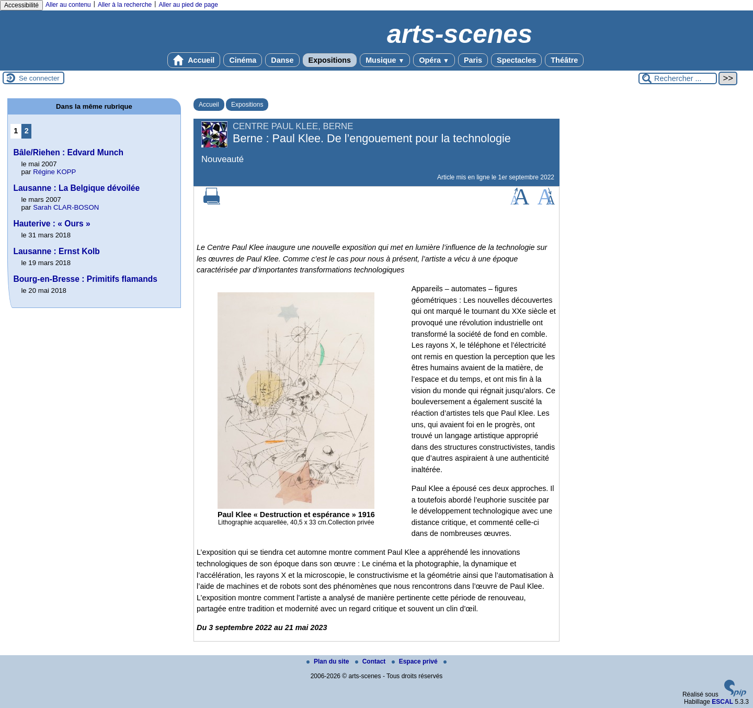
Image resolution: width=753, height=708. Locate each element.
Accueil (194, 60)
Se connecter (39, 78)
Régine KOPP (54, 172)
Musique (385, 60)
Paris (473, 60)
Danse (282, 60)
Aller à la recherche (125, 4)
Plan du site (328, 661)
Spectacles (516, 60)
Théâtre (564, 60)
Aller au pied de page (188, 4)
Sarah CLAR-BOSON (66, 207)
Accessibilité (21, 5)
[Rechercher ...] (677, 78)
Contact (371, 661)
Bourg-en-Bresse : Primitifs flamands (85, 279)
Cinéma (242, 60)
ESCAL (722, 701)
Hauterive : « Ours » (51, 223)
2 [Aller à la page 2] (27, 131)
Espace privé (415, 661)
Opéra (434, 60)
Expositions (330, 60)
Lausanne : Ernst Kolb (56, 251)
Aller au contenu (68, 4)
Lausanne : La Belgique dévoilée (76, 188)
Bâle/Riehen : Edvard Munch (68, 152)
